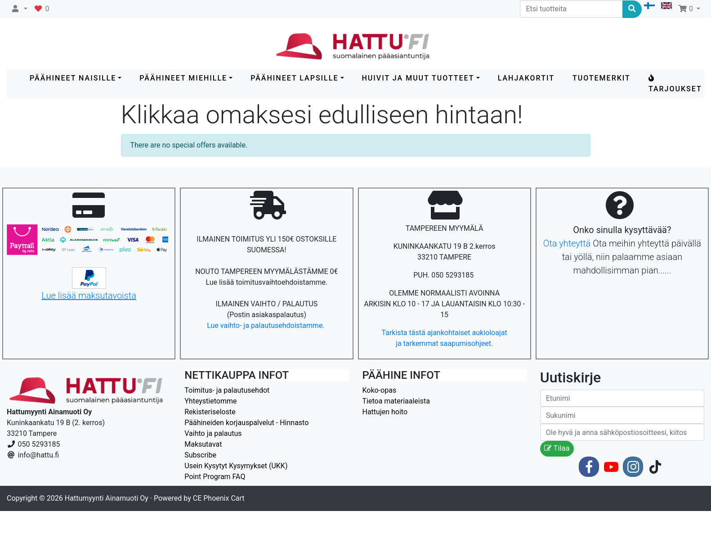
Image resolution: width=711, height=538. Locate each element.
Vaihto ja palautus (212, 433)
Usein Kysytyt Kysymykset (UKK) (235, 466)
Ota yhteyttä (567, 243)
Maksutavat (203, 444)
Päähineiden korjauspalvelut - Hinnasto (246, 422)
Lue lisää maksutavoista (88, 295)
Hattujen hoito (385, 412)
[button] (19, 9)
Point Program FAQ (214, 476)
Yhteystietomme (210, 401)
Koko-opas (379, 390)
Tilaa (557, 448)
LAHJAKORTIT (526, 78)
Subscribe (200, 455)
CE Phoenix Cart (219, 498)
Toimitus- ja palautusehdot (226, 390)
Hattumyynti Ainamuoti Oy (106, 498)
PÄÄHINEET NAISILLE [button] (73, 78)
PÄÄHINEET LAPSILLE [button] (294, 78)
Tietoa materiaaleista (396, 401)
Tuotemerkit (601, 78)
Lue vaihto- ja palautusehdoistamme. (266, 325)
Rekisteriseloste (209, 412)
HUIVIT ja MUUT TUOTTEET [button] (418, 78)
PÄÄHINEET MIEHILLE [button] (183, 78)
